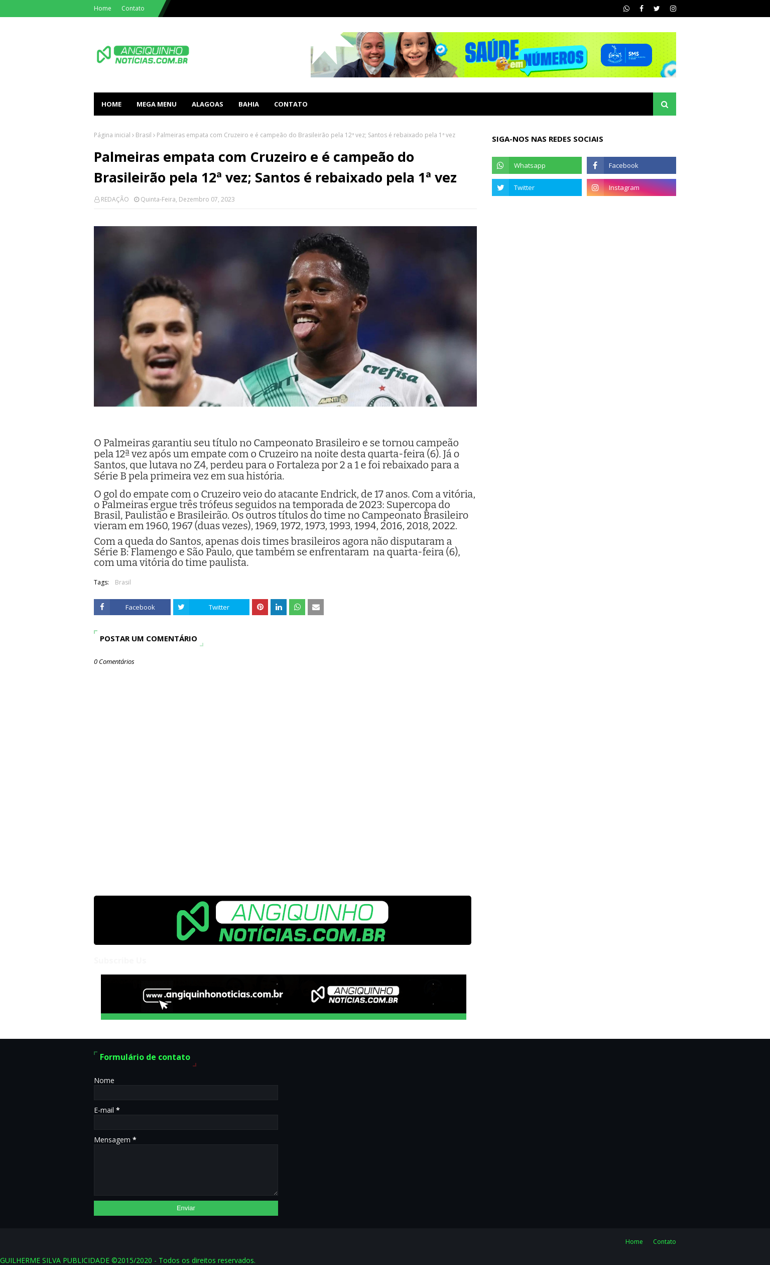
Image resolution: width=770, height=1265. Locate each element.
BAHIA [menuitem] (248, 104)
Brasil (144, 135)
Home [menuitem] (111, 104)
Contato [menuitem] (291, 104)
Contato (133, 8)
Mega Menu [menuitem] (157, 104)
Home (102, 8)
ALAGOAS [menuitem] (207, 104)
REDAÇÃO (115, 199)
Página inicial (112, 135)
